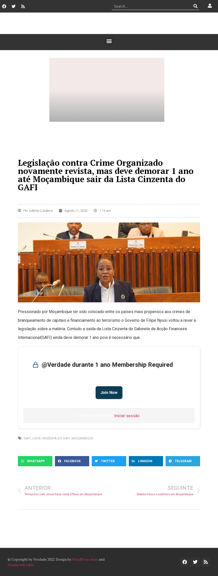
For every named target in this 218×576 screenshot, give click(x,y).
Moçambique (82, 438)
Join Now (109, 392)
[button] (109, 41)
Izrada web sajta (21, 564)
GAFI (27, 438)
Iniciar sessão (127, 415)
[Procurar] (195, 6)
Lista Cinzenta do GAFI (51, 438)
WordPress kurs (85, 559)
